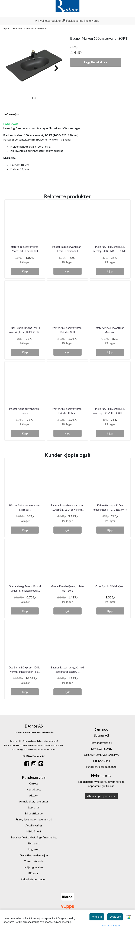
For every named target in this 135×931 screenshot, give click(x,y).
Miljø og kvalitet (34, 867)
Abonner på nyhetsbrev (101, 796)
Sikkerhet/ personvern (33, 879)
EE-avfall (33, 873)
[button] (32, 98)
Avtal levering (33, 825)
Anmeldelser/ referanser (33, 801)
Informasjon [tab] (11, 114)
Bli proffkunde (34, 813)
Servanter (16, 28)
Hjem (6, 28)
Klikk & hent (33, 831)
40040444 (103, 760)
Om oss (33, 783)
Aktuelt (33, 795)
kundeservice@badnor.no (101, 766)
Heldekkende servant (35, 28)
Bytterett (34, 843)
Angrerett (34, 849)
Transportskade (33, 861)
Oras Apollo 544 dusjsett (110, 586)
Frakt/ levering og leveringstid (34, 819)
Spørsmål (33, 807)
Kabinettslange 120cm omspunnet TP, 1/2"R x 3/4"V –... (110, 509)
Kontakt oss (34, 789)
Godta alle (115, 916)
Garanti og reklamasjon (34, 855)
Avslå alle (97, 916)
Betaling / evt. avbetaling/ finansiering (34, 837)
